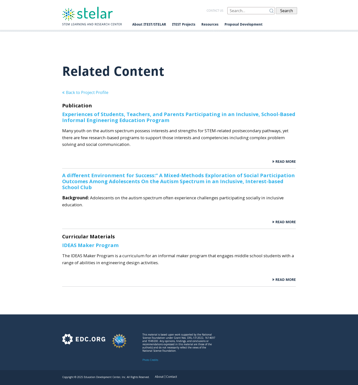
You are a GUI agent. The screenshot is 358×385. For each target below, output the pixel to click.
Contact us (215, 10)
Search (286, 10)
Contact (171, 377)
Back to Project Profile (87, 92)
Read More (285, 161)
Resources (210, 24)
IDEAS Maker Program (90, 245)
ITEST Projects (183, 24)
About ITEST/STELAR (149, 24)
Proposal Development (243, 24)
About (159, 377)
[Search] (251, 10)
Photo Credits (150, 360)
